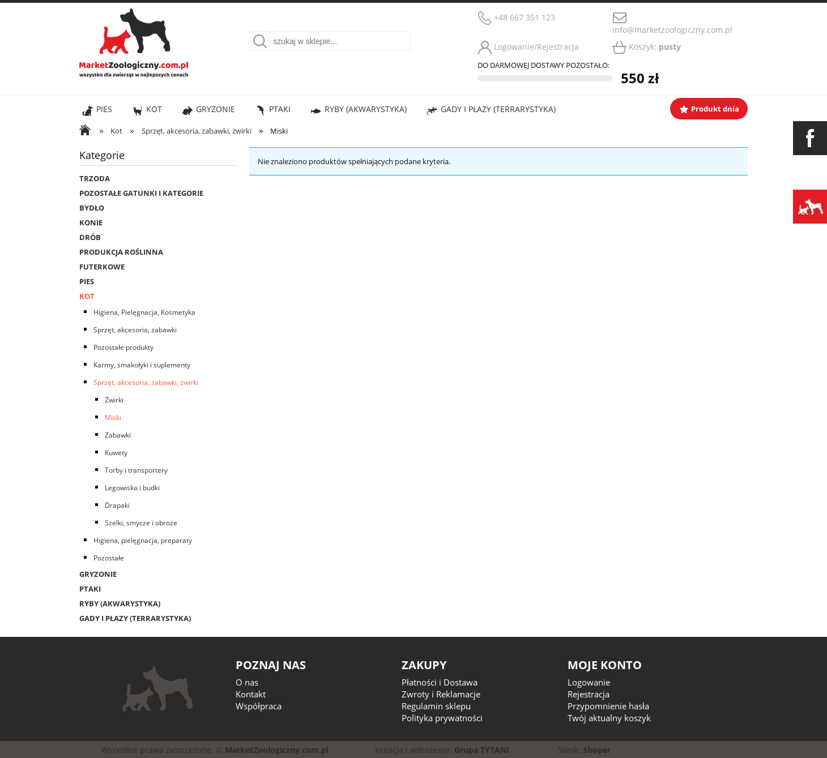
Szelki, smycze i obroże (141, 523)
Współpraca (259, 706)
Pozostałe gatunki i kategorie (141, 193)
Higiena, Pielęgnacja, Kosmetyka (144, 312)
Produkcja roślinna (121, 252)
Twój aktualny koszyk (609, 717)
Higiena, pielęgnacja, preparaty (142, 540)
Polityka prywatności (442, 717)
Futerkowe (102, 267)
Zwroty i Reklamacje (441, 694)
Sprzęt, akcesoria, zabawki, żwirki (145, 382)
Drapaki (117, 505)
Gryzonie (98, 574)
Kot (87, 296)
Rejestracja (588, 694)
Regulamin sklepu (436, 706)
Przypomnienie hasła (608, 706)
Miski (113, 417)
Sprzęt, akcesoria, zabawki (135, 330)
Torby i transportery (136, 470)
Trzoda (94, 178)
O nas (247, 682)
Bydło (91, 208)
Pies (86, 281)
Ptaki (90, 589)
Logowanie (589, 682)
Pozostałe (108, 558)
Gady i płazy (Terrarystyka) (135, 618)
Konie (91, 222)
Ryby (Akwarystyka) (119, 603)
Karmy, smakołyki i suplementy (141, 365)
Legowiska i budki (132, 488)
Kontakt (251, 694)
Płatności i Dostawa (440, 682)
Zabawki (118, 435)
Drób (90, 237)
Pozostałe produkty (123, 347)
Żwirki (114, 400)
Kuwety (116, 452)
